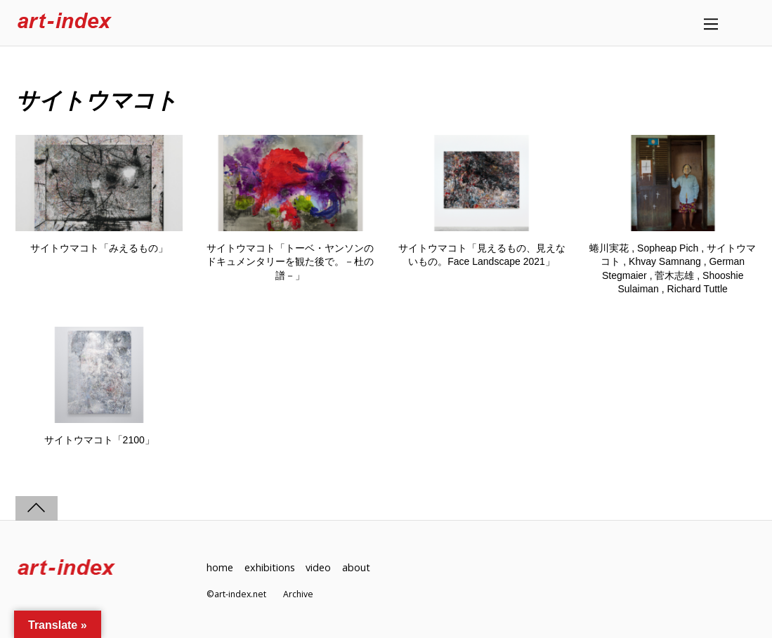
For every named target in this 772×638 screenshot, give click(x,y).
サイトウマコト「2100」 (99, 439)
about (356, 567)
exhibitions (269, 567)
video (318, 567)
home (220, 567)
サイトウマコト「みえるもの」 (99, 248)
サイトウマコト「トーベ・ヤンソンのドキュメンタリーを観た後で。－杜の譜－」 (290, 261)
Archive (298, 594)
